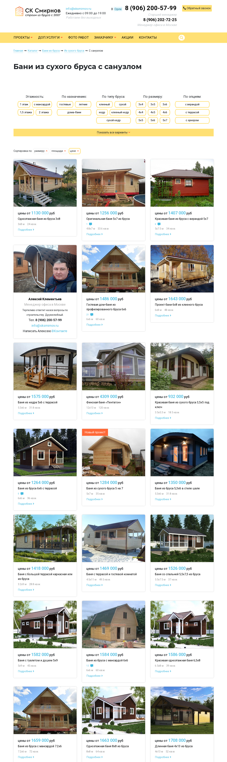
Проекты (23, 37)
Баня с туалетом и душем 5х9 (38, 660)
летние (83, 104)
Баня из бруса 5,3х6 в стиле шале (177, 488)
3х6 (165, 104)
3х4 (140, 104)
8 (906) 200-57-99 (151, 8)
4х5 (153, 112)
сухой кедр (114, 120)
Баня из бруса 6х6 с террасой (37, 488)
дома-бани (74, 112)
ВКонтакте (59, 331)
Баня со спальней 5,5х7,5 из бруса (177, 574)
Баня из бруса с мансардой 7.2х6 (40, 746)
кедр (102, 112)
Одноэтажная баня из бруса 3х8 (39, 219)
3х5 (153, 104)
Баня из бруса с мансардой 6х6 (107, 660)
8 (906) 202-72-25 (160, 19)
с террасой (192, 112)
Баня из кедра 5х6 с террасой (37, 402)
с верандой (192, 104)
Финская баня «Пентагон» (103, 402)
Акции (127, 37)
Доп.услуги (50, 37)
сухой (122, 104)
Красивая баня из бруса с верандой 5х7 (181, 219)
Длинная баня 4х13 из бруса (174, 746)
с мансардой (42, 104)
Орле (118, 9)
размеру (41, 151)
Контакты (148, 37)
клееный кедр (120, 112)
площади (59, 151)
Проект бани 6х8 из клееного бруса (179, 304)
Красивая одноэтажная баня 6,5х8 (177, 660)
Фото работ (78, 37)
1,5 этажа (26, 112)
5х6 (153, 120)
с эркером (192, 120)
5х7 (165, 120)
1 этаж (24, 104)
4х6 (165, 112)
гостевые (65, 104)
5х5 (140, 120)
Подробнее (26, 229)
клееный (104, 104)
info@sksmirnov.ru (78, 8)
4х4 (140, 112)
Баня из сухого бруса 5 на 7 (104, 488)
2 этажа (44, 112)
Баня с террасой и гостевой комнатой (111, 574)
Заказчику (105, 37)
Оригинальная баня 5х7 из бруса (108, 219)
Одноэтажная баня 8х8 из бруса (107, 746)
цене (74, 151)
